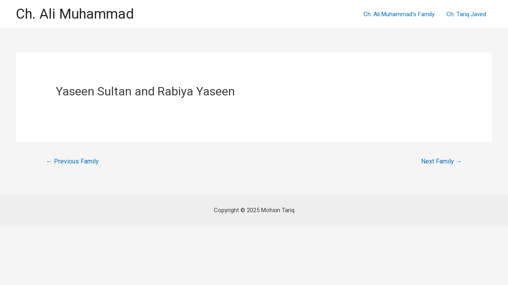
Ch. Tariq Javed (466, 14)
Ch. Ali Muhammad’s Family (399, 14)
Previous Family (72, 161)
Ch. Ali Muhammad (75, 14)
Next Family (441, 161)
